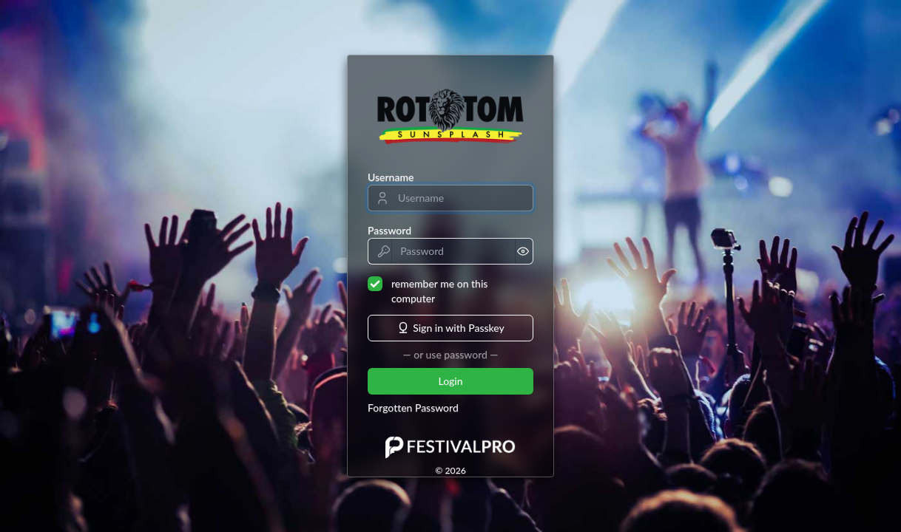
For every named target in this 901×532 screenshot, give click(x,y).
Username (391, 177)
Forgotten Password (413, 407)
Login (450, 381)
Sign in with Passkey (450, 328)
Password (389, 230)
